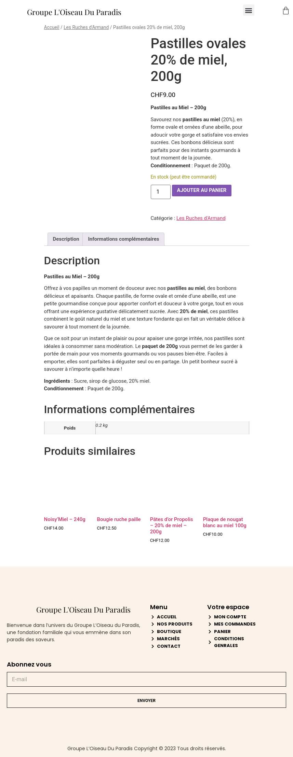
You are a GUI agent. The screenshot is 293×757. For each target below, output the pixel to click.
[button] (248, 10)
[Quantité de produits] (161, 192)
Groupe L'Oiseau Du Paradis (74, 12)
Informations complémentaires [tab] (123, 239)
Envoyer (146, 700)
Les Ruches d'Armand (86, 27)
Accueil (51, 27)
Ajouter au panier (202, 190)
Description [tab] (66, 239)
